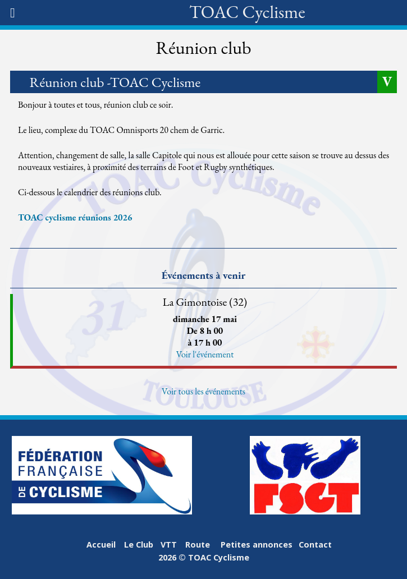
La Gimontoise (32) (205, 302)
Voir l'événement (205, 354)
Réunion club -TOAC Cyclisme (115, 82)
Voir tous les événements (203, 391)
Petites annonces (256, 544)
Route (197, 544)
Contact (315, 544)
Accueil (101, 544)
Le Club (138, 544)
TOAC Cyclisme (247, 12)
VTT (169, 544)
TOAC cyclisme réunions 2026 (75, 217)
